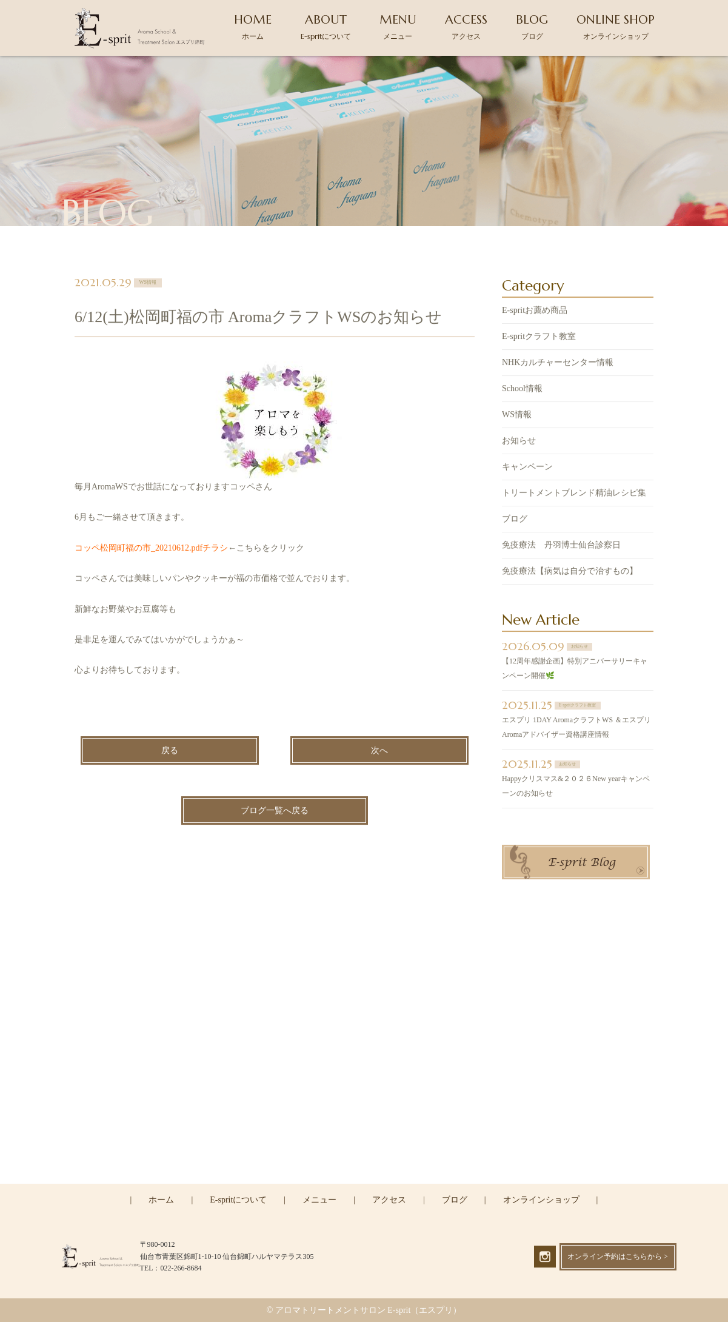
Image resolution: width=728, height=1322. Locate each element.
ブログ (514, 520)
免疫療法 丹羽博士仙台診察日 (561, 546)
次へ (379, 751)
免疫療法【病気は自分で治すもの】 (570, 572)
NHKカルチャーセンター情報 (557, 364)
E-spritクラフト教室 (539, 338)
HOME (253, 26)
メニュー (319, 1199)
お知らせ (519, 442)
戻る (169, 751)
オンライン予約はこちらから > (617, 1256)
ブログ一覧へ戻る (275, 811)
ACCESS (466, 26)
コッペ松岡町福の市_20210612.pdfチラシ (151, 549)
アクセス (389, 1199)
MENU (397, 26)
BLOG (532, 26)
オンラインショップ (541, 1199)
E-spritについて (238, 1199)
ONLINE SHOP (615, 26)
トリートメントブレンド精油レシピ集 (574, 494)
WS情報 (517, 416)
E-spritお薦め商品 (534, 312)
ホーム (161, 1199)
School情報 (522, 390)
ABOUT (326, 26)
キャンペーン (527, 468)
